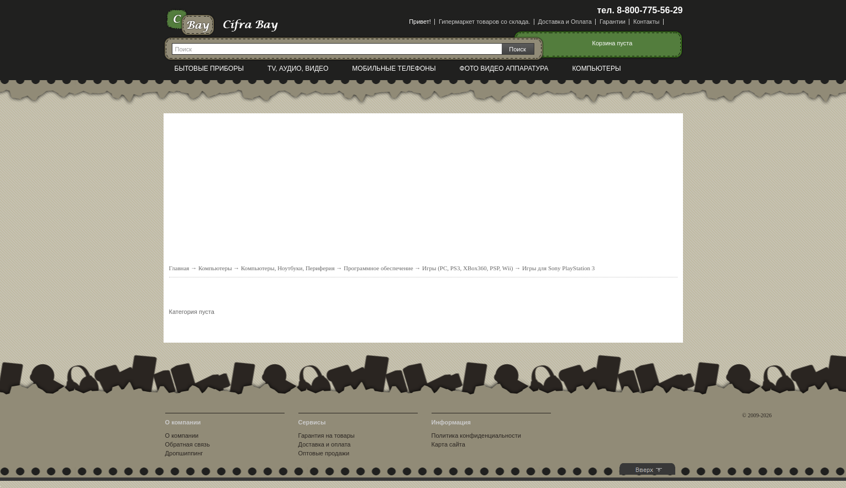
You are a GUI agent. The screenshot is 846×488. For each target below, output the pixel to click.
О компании (182, 435)
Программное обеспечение (378, 268)
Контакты (646, 21)
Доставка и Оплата (565, 21)
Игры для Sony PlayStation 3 (558, 268)
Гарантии (613, 21)
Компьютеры (596, 68)
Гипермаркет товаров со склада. (484, 21)
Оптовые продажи (323, 453)
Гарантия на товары (326, 435)
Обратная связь (187, 444)
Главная (179, 268)
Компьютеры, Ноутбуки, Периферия (288, 268)
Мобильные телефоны (393, 68)
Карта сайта (448, 444)
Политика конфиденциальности (476, 435)
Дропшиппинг (184, 453)
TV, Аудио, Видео (297, 68)
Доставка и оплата (324, 444)
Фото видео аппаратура (504, 68)
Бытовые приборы (209, 68)
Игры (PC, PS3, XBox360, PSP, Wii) (467, 268)
